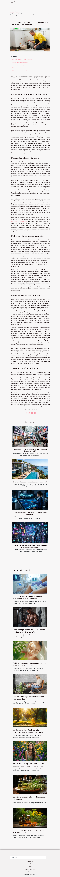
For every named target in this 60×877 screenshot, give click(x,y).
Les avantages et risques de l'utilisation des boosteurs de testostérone (29, 630)
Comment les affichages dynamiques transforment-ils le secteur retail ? (30, 450)
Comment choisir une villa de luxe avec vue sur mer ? (30, 482)
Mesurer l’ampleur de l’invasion (20, 62)
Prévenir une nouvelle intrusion (20, 68)
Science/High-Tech (30, 869)
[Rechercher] (28, 857)
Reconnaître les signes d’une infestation (22, 59)
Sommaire (16, 56)
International (30, 864)
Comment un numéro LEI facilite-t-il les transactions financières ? (30, 514)
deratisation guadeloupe (19, 221)
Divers (30, 872)
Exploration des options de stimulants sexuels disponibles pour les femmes (28, 764)
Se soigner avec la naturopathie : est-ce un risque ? (29, 798)
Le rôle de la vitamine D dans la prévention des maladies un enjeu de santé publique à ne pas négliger (28, 732)
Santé (18, 12)
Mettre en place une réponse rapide (21, 65)
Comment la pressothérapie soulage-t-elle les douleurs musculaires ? (28, 597)
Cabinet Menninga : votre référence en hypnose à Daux (28, 697)
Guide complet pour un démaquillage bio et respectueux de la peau (29, 664)
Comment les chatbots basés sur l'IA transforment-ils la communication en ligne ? (30, 546)
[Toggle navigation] (12, 3)
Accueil (12, 12)
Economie (30, 861)
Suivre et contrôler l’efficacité (19, 70)
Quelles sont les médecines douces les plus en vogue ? (28, 831)
